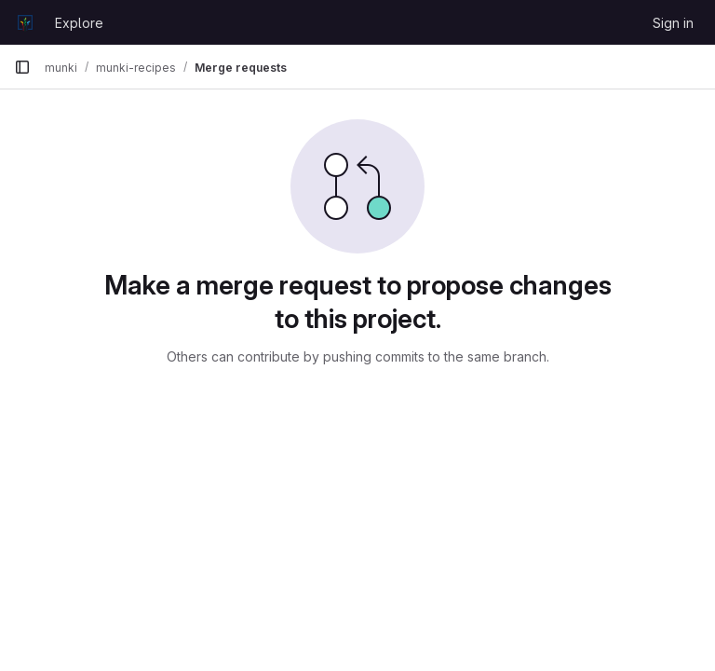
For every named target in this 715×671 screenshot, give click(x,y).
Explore (79, 23)
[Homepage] (25, 22)
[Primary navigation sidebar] (22, 67)
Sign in (673, 23)
